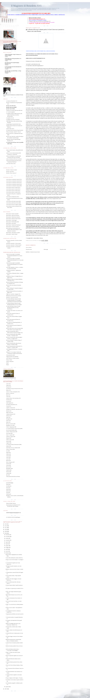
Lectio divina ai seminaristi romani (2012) (14, 180)
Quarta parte (8, 489)
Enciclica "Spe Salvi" (10, 171)
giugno (7, 545)
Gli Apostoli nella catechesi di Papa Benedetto (14, 130)
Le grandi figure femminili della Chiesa (13, 124)
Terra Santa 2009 (9, 433)
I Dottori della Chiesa (10, 128)
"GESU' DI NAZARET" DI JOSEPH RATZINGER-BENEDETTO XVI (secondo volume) (14, 260)
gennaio (7, 686)
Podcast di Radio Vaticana (11, 503)
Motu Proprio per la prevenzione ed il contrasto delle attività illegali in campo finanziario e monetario (14, 229)
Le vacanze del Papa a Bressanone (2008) (13, 444)
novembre (8, 536)
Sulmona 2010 (8, 415)
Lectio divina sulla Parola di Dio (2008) (13, 202)
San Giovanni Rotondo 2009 (11, 430)
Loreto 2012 (8, 383)
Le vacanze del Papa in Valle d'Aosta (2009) (14, 428)
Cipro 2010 (8, 417)
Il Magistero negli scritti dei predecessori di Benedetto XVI (39, 21)
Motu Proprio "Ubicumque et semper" (13, 232)
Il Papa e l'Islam (9, 359)
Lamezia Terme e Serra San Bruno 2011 (13, 398)
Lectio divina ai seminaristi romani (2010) (14, 184)
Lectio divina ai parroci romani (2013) (13, 187)
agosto (7, 542)
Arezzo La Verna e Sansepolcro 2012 (13, 391)
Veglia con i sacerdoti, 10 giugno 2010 (13, 294)
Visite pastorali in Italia (10, 355)
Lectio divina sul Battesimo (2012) (12, 196)
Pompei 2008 (8, 438)
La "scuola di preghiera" (10, 111)
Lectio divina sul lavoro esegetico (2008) (13, 204)
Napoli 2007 (8, 452)
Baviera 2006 (8, 466)
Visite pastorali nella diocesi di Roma (13, 476)
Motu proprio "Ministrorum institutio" (13, 217)
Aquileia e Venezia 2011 (10, 407)
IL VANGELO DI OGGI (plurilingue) (13, 517)
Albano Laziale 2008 (10, 439)
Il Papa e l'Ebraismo (10, 361)
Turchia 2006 (8, 463)
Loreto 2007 (8, 457)
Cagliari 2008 (8, 442)
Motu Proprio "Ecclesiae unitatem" (12, 226)
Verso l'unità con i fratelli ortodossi (12, 358)
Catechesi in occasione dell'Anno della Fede (14, 110)
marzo (7, 551)
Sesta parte (8, 492)
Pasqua (7, 364)
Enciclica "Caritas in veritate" (11, 169)
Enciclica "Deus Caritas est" (11, 173)
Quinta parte (8, 490)
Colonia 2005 (8, 473)
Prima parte (8, 484)
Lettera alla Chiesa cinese (11, 163)
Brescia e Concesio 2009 (10, 423)
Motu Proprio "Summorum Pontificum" (13, 224)
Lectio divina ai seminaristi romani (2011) (14, 182)
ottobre (7, 538)
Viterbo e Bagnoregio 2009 (11, 426)
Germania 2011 (9, 399)
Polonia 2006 (8, 471)
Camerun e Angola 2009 (10, 436)
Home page (46, 249)
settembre (8, 540)
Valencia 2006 (8, 470)
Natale (7, 363)
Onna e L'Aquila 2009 (10, 434)
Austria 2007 (8, 455)
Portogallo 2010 (9, 418)
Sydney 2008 (8, 446)
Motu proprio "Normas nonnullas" (12, 213)
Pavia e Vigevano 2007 (10, 462)
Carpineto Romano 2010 (10, 414)
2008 (6, 533)
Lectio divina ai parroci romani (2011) (13, 190)
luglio (7, 543)
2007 (6, 688)
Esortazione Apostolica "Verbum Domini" (14, 245)
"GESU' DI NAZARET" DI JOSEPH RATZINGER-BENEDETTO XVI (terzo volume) (14, 256)
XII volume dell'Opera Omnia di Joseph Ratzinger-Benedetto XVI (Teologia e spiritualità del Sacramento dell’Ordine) (14, 300)
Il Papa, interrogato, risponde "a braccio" (13, 131)
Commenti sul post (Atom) (35, 251)
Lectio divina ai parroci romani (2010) (13, 192)
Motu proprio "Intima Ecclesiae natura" (13, 218)
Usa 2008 (8, 450)
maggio (7, 547)
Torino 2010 (8, 420)
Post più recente (29, 249)
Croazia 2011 (8, 406)
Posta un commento (29, 247)
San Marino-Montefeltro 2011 (11, 404)
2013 (6, 524)
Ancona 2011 (8, 401)
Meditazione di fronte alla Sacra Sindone (13, 295)
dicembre (8, 534)
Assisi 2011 (8, 396)
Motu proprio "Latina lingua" (11, 220)
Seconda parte (8, 486)
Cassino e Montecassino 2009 (11, 431)
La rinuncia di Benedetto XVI (11, 101)
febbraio (7, 552)
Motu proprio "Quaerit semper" (12, 234)
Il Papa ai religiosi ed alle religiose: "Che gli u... (14, 677)
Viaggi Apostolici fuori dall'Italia (12, 356)
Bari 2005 (8, 474)
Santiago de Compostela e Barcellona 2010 (14, 409)
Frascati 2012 (8, 386)
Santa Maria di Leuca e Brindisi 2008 (13, 447)
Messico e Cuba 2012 (10, 393)
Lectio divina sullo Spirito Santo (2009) (13, 201)
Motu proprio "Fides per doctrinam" (12, 215)
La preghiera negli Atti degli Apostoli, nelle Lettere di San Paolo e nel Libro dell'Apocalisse (14, 115)
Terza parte (8, 487)
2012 (6, 525)
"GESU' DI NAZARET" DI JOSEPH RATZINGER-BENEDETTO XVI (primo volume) (14, 264)
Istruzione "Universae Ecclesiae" (12, 297)
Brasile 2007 (8, 460)
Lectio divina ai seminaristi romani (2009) (14, 185)
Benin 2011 (8, 394)
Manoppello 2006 (9, 468)
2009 (6, 531)
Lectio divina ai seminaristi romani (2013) (14, 179)
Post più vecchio (63, 249)
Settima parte (8, 494)
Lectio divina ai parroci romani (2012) (13, 189)
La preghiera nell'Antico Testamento (12, 119)
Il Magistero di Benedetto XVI (26, 5)
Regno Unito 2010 (9, 412)
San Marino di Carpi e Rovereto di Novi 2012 (14, 388)
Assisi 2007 (8, 458)
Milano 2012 (8, 390)
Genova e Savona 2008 (10, 449)
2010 (6, 529)
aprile (7, 549)
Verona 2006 (8, 465)
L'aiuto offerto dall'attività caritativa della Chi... (14, 557)
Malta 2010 (8, 422)
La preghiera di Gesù (10, 117)
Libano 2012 (8, 385)
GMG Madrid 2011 (9, 402)
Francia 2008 (8, 441)
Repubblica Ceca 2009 (10, 425)
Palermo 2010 (8, 410)
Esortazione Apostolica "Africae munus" (13, 243)
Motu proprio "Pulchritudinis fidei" (12, 221)
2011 (6, 527)
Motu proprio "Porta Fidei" (11, 223)
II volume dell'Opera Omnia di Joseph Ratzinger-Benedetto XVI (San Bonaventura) (13, 307)
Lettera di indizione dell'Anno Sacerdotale (14, 158)
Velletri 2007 (8, 454)
